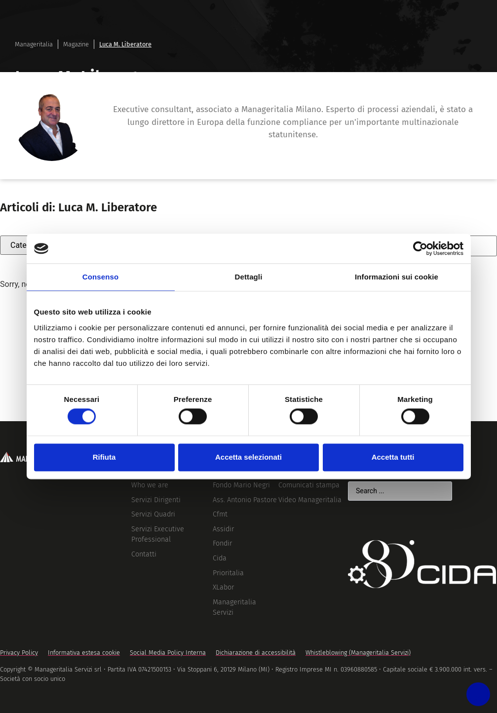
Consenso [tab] (100, 277)
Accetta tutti (393, 457)
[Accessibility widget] (473, 689)
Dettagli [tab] (249, 277)
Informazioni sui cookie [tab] (396, 277)
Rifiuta (104, 457)
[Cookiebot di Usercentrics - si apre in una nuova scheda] (420, 248)
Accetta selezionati (248, 457)
